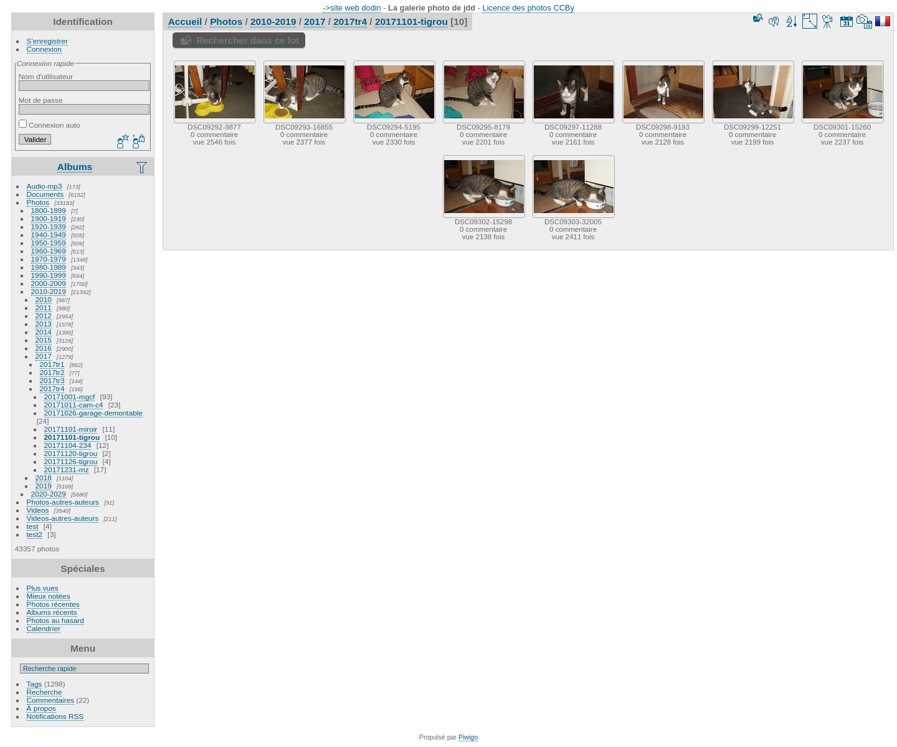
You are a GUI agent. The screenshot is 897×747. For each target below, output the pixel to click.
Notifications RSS (55, 716)
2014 (44, 332)
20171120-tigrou (71, 453)
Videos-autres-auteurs (63, 518)
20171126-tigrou (71, 461)
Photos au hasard (55, 620)
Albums (74, 166)
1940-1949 (48, 235)
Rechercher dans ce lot (247, 40)
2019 (44, 486)
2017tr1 (52, 364)
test (33, 526)
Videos (38, 510)
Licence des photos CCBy (528, 7)
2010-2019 (48, 291)
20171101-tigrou (72, 437)
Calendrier (43, 628)
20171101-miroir (71, 429)
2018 (44, 477)
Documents (45, 194)
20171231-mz (66, 469)
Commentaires (51, 700)
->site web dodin (352, 7)
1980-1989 (48, 267)
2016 (44, 348)
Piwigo (468, 737)
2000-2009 (48, 283)
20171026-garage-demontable (93, 413)
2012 (44, 316)
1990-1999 (48, 275)
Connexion (44, 49)
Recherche (44, 692)
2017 (44, 356)
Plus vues (43, 588)
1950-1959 (48, 243)
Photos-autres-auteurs (63, 502)
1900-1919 (48, 218)
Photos (38, 202)
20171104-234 (68, 445)
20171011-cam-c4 (73, 405)
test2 (35, 534)
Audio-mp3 (44, 186)
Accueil (185, 21)
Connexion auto (49, 125)
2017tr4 (52, 388)
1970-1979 (48, 259)
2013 (44, 324)
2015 (44, 340)
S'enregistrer (47, 41)
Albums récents (52, 612)
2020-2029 (48, 494)
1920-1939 (48, 226)
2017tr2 (52, 372)
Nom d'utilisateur (46, 76)
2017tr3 (52, 380)
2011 (44, 307)
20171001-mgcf (69, 397)
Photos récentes (53, 604)
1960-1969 (48, 251)
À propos (41, 708)
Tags (34, 684)
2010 (44, 299)
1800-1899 (48, 210)
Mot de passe (41, 100)
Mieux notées (48, 596)
